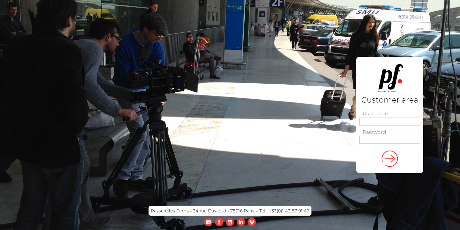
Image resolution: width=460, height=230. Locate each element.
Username (375, 114)
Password (374, 132)
